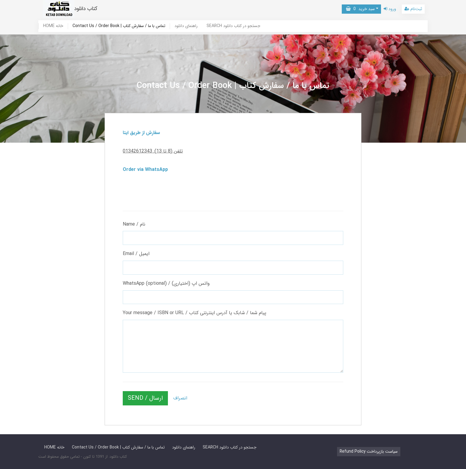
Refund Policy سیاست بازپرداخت (369, 451)
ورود (390, 9)
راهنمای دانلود (186, 26)
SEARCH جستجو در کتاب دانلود (233, 26)
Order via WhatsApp (145, 169)
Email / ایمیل (136, 253)
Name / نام (134, 224)
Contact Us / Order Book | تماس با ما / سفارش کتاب (119, 26)
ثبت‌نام (413, 9)
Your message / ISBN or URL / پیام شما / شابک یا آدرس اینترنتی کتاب (194, 313)
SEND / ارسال (145, 398)
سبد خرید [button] (360, 9)
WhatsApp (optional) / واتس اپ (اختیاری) (166, 283)
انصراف (180, 398)
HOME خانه (53, 26)
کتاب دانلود (85, 9)
